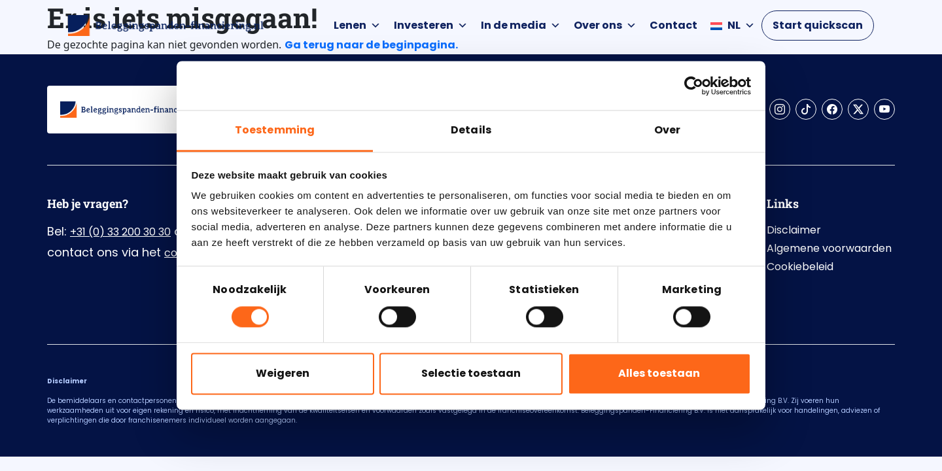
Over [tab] (667, 129)
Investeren (431, 25)
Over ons (605, 25)
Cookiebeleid (800, 266)
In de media (521, 25)
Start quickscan (818, 25)
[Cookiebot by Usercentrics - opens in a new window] (694, 86)
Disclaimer (794, 229)
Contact (673, 25)
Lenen (357, 25)
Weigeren (282, 373)
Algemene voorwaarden (829, 248)
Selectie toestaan (471, 373)
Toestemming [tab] (275, 129)
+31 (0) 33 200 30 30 (120, 231)
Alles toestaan (659, 373)
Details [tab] (471, 129)
